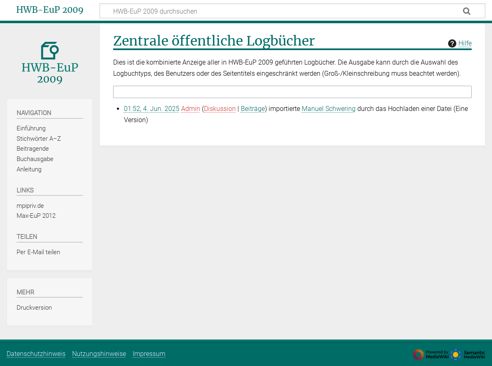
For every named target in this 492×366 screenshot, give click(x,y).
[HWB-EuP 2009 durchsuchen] (292, 11)
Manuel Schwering (329, 109)
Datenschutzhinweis (36, 354)
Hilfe (459, 43)
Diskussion (220, 109)
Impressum (149, 354)
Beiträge (253, 109)
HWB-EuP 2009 (50, 10)
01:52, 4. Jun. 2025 (151, 109)
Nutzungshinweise (99, 354)
